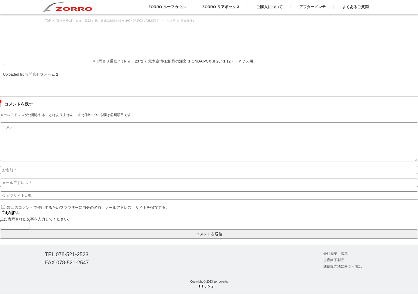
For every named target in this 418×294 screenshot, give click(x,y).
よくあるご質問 (355, 7)
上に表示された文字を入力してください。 (36, 219)
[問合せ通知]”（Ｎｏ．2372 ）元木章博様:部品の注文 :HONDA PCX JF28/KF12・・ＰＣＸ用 (116, 20)
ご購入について (269, 7)
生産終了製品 (333, 260)
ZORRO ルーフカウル (167, 7)
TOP (48, 20)
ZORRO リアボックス (221, 7)
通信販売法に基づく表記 (342, 266)
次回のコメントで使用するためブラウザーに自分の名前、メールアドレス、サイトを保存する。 (88, 207)
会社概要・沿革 (335, 254)
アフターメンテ (312, 7)
